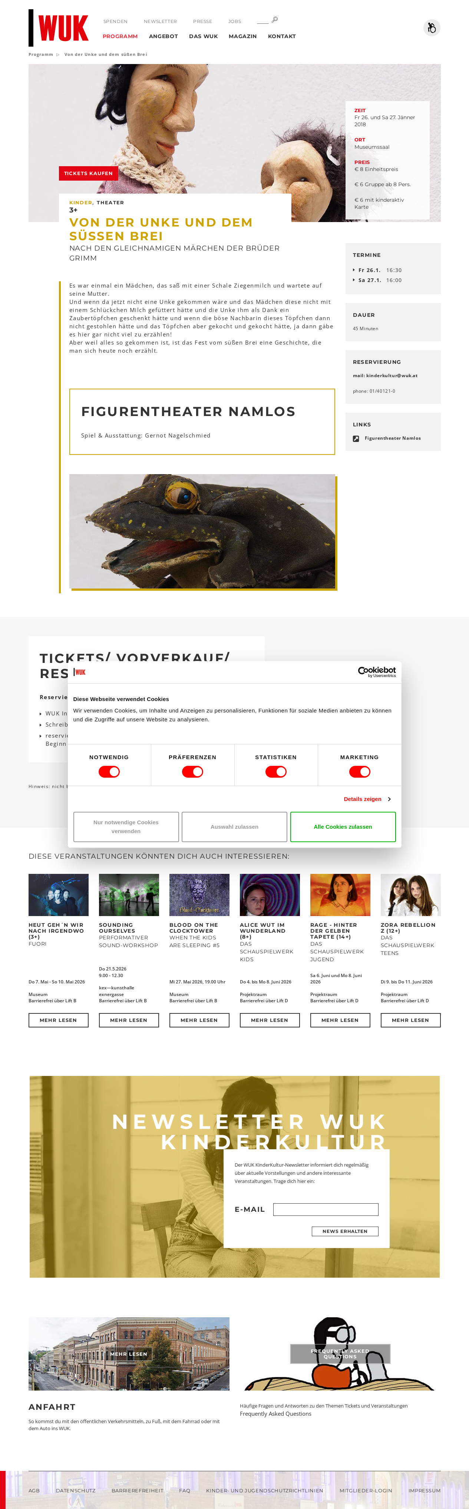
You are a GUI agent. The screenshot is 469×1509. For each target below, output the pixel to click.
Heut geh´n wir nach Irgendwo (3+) (57, 931)
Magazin (243, 36)
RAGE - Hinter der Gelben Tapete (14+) (333, 931)
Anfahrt (52, 1407)
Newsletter (160, 21)
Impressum (425, 1490)
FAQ (184, 1490)
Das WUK (203, 36)
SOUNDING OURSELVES (117, 928)
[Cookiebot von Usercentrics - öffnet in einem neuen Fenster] (363, 672)
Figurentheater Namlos (393, 438)
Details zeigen (363, 799)
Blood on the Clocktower (193, 928)
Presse (202, 21)
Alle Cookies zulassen (343, 827)
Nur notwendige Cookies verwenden (126, 826)
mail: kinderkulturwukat (385, 375)
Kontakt (282, 36)
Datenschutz (76, 1490)
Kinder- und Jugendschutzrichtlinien (265, 1490)
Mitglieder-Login (366, 1490)
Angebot (163, 36)
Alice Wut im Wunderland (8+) (263, 931)
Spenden (115, 21)
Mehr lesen (58, 1020)
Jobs (234, 21)
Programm (120, 36)
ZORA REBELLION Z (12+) (408, 928)
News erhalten (345, 1231)
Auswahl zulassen (234, 827)
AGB (34, 1490)
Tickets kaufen (88, 173)
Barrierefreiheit (137, 1490)
